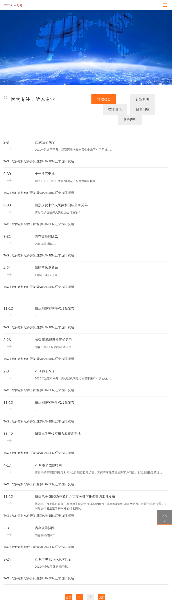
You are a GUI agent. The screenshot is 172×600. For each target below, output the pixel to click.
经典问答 (128, 109)
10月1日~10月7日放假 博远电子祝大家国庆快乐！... (68, 170)
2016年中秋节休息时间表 (53, 549)
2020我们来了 (45, 132)
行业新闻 (72, 109)
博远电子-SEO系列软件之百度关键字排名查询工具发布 (75, 486)
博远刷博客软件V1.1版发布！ (56, 298)
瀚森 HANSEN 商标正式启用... (54, 336)
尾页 (102, 587)
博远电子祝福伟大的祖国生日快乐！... (59, 202)
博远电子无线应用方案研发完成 (58, 423)
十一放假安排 (45, 163)
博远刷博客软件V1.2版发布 (54, 392)
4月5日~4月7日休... (47, 264)
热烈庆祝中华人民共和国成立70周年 (61, 195)
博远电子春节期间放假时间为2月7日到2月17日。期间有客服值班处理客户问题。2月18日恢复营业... (98, 462)
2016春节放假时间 (48, 455)
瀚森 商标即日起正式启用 (53, 329)
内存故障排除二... (46, 233)
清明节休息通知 (46, 257)
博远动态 (44, 109)
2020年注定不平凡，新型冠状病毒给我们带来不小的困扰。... (74, 139)
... (36, 305)
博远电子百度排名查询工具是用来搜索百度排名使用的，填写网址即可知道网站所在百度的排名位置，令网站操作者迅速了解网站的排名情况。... (101, 496)
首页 (68, 587)
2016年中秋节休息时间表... (52, 556)
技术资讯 (100, 109)
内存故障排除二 (46, 226)
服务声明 (156, 109)
